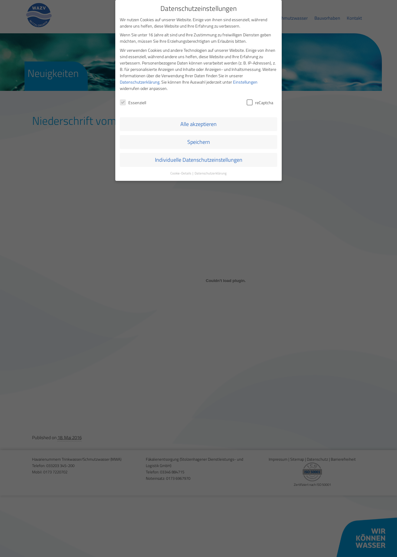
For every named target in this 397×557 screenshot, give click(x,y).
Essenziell (133, 101)
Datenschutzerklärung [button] (211, 172)
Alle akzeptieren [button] (198, 123)
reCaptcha (260, 101)
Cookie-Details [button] (181, 172)
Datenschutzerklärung (139, 81)
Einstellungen (245, 81)
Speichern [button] (198, 141)
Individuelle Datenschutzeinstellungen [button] (198, 159)
